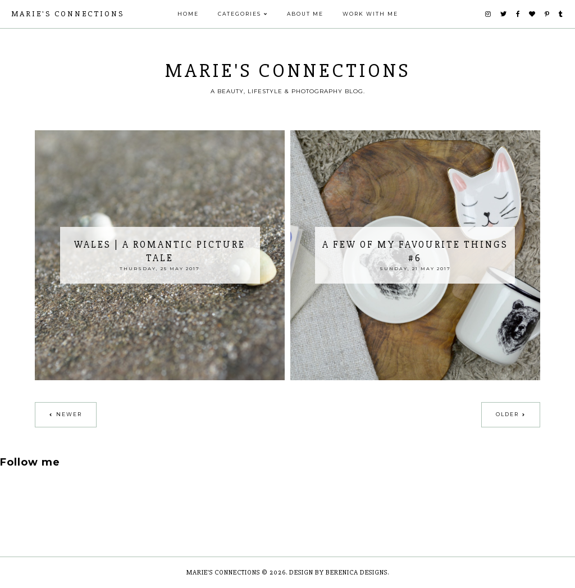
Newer (69, 414)
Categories (239, 14)
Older (507, 414)
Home (188, 14)
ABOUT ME (305, 14)
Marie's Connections (67, 14)
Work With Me (370, 14)
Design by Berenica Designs (338, 572)
